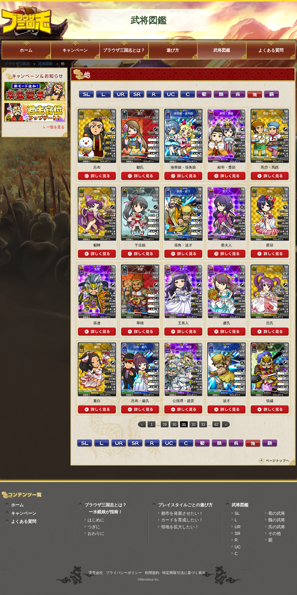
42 (216, 425)
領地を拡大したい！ (180, 526)
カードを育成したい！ (182, 519)
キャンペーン (75, 50)
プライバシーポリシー (124, 573)
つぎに (94, 526)
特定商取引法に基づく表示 (184, 573)
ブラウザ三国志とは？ (124, 50)
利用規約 (152, 573)
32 (193, 425)
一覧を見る (55, 127)
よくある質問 (271, 50)
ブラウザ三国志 (17, 64)
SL (237, 513)
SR (237, 533)
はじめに (96, 519)
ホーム (26, 50)
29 (164, 425)
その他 (274, 533)
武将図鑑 (221, 50)
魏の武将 (276, 519)
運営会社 (95, 573)
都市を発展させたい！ (182, 513)
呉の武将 (276, 526)
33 (203, 425)
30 (174, 425)
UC (238, 547)
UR (238, 526)
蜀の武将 (276, 513)
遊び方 (172, 50)
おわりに (96, 533)
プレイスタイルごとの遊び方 (185, 504)
